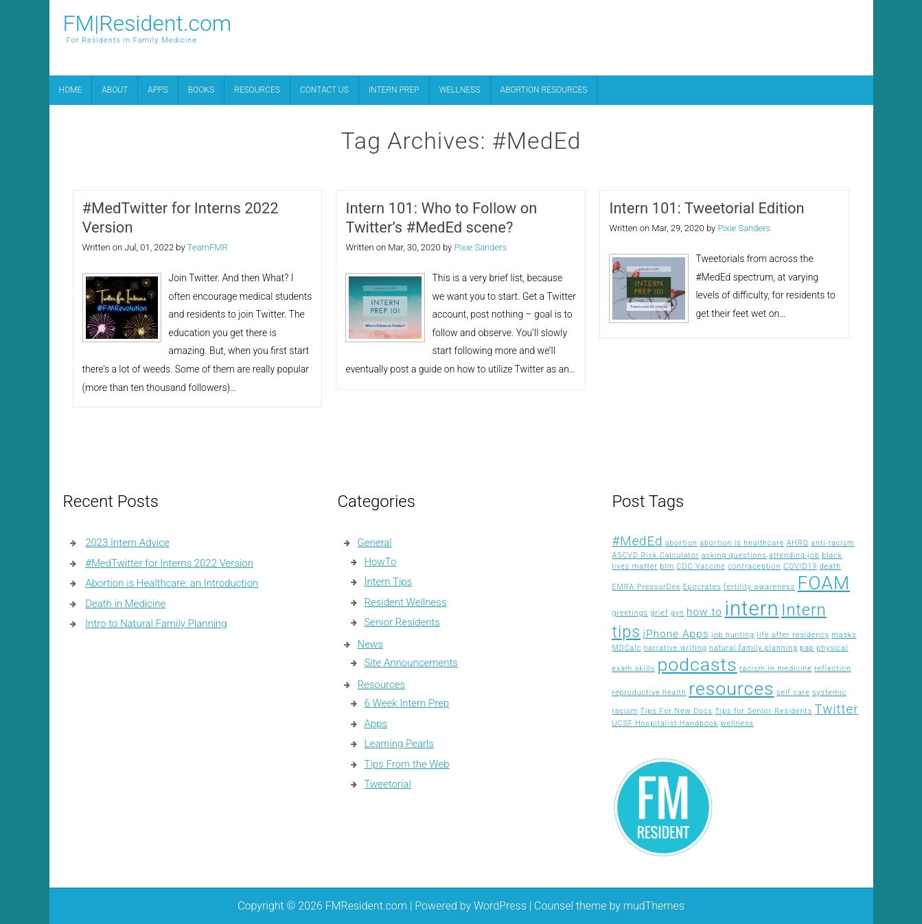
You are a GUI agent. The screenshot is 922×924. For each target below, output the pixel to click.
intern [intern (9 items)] (751, 608)
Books (201, 90)
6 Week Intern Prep (406, 703)
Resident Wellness (405, 602)
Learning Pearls (399, 743)
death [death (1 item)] (830, 566)
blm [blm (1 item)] (667, 566)
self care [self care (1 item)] (793, 692)
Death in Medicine (125, 603)
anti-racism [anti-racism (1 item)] (832, 542)
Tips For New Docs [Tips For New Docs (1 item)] (677, 711)
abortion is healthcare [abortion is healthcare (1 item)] (742, 542)
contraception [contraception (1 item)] (754, 566)
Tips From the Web (406, 764)
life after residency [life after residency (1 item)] (793, 634)
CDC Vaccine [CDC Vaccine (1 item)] (701, 566)
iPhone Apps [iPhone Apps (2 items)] (676, 634)
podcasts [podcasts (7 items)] (697, 665)
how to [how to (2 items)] (704, 612)
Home (70, 90)
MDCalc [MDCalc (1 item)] (626, 647)
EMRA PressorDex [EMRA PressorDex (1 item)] (646, 586)
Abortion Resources (544, 90)
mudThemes (653, 905)
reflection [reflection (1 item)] (832, 668)
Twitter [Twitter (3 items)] (837, 709)
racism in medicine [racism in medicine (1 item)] (775, 668)
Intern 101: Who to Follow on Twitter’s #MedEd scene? (441, 218)
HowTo (380, 562)
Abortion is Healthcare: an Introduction (171, 583)
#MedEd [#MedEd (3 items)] (637, 541)
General (374, 542)
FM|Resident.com (147, 23)
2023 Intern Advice (127, 542)
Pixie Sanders (480, 247)
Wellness (460, 90)
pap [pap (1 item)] (807, 647)
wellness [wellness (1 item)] (737, 723)
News (369, 644)
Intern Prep (394, 90)
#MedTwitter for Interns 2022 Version (180, 218)
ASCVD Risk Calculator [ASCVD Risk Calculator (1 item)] (655, 555)
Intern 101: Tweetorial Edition (706, 208)
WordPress (500, 905)
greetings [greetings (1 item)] (629, 612)
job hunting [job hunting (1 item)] (732, 634)
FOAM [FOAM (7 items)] (824, 583)
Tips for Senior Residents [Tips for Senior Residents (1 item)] (763, 711)
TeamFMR (207, 247)
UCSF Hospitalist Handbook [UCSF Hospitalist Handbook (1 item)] (664, 723)
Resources (257, 90)
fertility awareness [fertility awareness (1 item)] (759, 586)
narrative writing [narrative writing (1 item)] (675, 647)
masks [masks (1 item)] (843, 634)
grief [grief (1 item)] (659, 612)
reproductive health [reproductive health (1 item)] (649, 692)
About (115, 90)
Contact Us (324, 90)
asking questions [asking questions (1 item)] (734, 555)
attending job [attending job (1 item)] (794, 555)
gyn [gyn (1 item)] (677, 612)
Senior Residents (401, 622)
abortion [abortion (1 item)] (681, 542)
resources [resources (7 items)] (731, 689)
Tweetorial (387, 784)
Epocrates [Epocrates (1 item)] (702, 586)
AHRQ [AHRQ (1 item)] (798, 542)
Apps (158, 90)
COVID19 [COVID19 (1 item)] (800, 566)
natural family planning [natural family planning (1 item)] (753, 647)
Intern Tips (388, 582)
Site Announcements (410, 662)
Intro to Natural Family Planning (156, 623)
